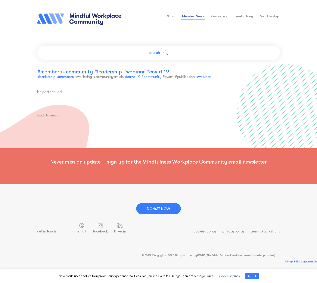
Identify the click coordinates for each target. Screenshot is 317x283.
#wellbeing (83, 76)
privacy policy (233, 231)
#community (151, 76)
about (170, 16)
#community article (108, 76)
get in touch (46, 231)
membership (269, 16)
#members (65, 76)
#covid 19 (132, 76)
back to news (48, 115)
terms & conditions (265, 231)
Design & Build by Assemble (301, 261)
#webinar (203, 76)
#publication (185, 76)
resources (219, 16)
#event (167, 76)
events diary (243, 16)
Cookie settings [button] (229, 276)
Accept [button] (252, 276)
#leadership (46, 76)
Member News (193, 16)
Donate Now (158, 208)
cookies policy (205, 231)
